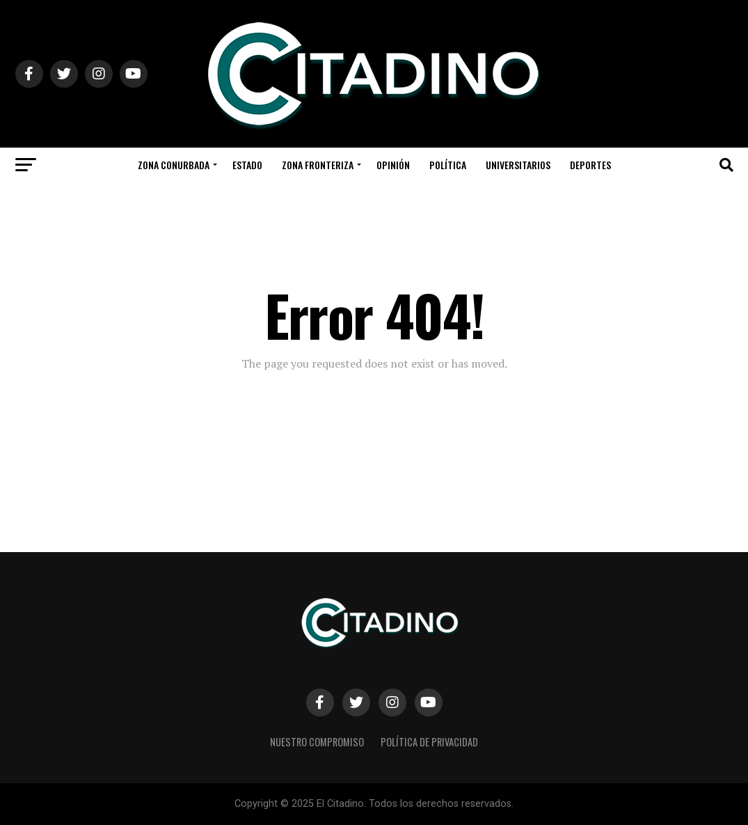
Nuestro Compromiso (317, 741)
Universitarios (518, 164)
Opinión (393, 164)
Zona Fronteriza (317, 164)
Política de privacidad (429, 741)
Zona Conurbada (173, 164)
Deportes (590, 164)
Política (447, 164)
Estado (247, 164)
